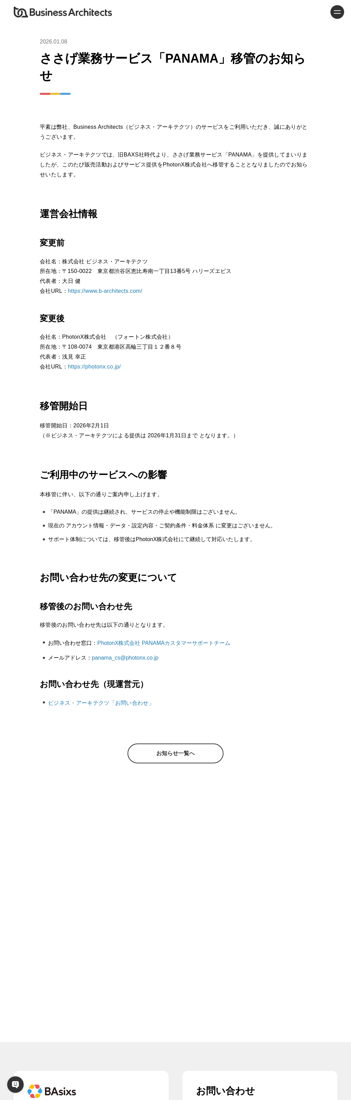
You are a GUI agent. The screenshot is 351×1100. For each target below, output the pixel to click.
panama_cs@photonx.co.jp (125, 658)
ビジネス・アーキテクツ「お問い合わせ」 (101, 703)
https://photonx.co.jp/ (94, 367)
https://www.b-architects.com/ (105, 291)
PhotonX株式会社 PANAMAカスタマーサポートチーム (163, 643)
